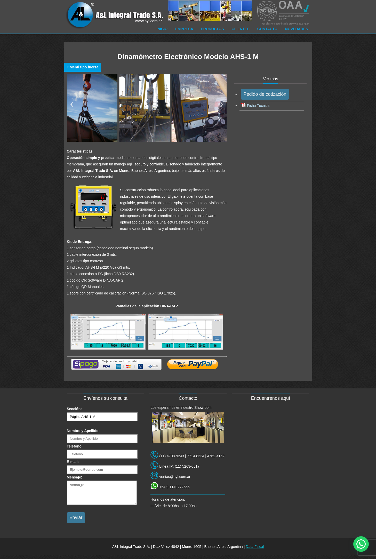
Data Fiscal (255, 550)
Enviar (76, 521)
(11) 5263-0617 (187, 466)
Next (222, 104)
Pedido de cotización (264, 94)
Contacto (267, 29)
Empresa (184, 29)
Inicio (161, 29)
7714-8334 (195, 456)
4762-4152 (216, 456)
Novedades (296, 29)
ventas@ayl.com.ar (174, 477)
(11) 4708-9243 (171, 456)
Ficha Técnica (255, 105)
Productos (212, 29)
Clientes (241, 29)
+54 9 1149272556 (174, 487)
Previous (72, 104)
